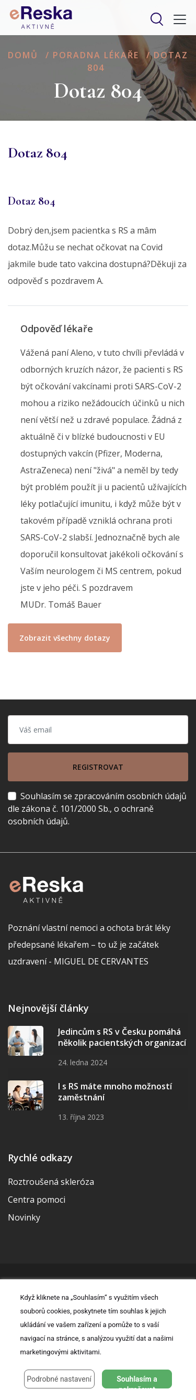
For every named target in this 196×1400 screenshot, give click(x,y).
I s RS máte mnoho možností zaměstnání (115, 1092)
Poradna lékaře (96, 55)
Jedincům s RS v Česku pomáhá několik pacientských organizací (122, 1037)
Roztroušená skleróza (51, 1181)
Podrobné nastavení (59, 1379)
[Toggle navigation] (176, 19)
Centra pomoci (36, 1199)
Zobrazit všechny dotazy (64, 638)
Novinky (24, 1217)
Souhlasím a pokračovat (137, 1381)
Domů (23, 55)
